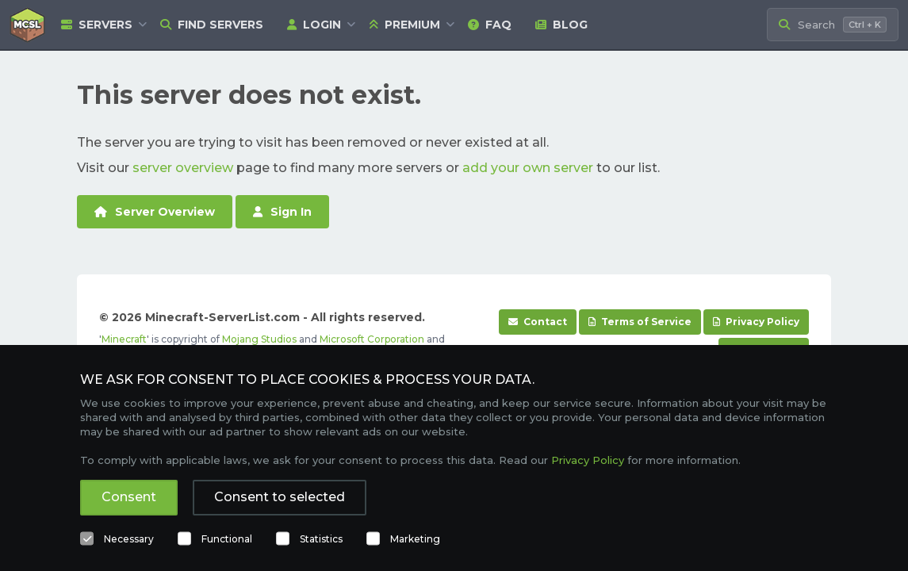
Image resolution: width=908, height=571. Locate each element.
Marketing (415, 539)
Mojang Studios (259, 339)
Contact (537, 322)
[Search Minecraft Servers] (832, 25)
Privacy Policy (756, 322)
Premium (404, 24)
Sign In (282, 212)
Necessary (129, 539)
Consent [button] (129, 496)
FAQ (489, 24)
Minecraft (124, 339)
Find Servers (211, 24)
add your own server (527, 167)
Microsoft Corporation (372, 339)
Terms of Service (640, 322)
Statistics (321, 539)
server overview (182, 167)
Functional (226, 539)
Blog (561, 24)
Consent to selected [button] (279, 496)
